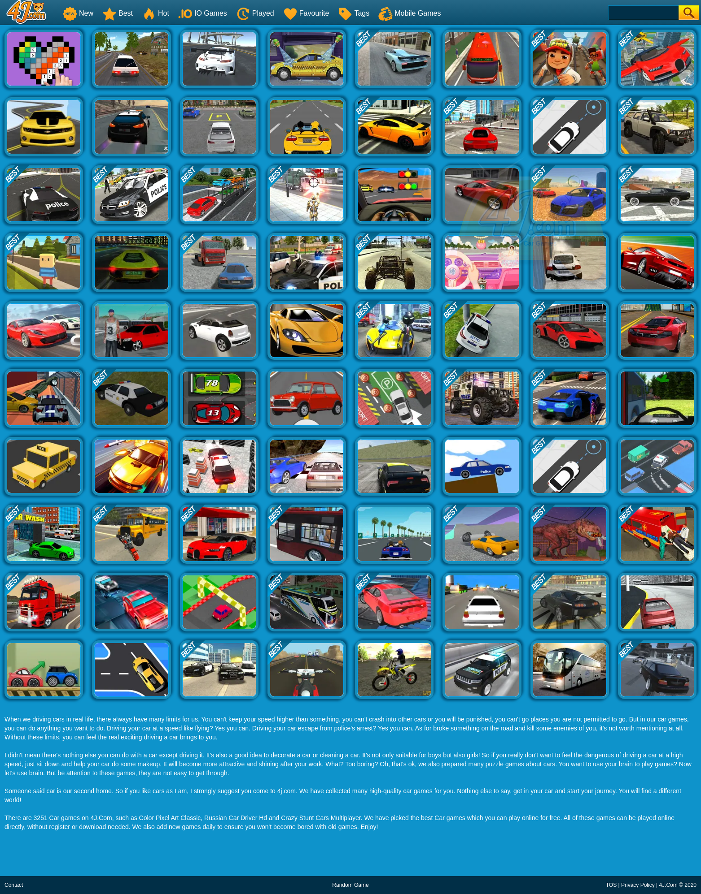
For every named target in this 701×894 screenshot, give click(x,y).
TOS (611, 885)
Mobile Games (409, 13)
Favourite (306, 13)
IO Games (202, 13)
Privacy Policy (638, 885)
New (78, 13)
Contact (13, 885)
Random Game (350, 885)
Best (117, 13)
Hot (155, 13)
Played (255, 13)
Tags (353, 13)
